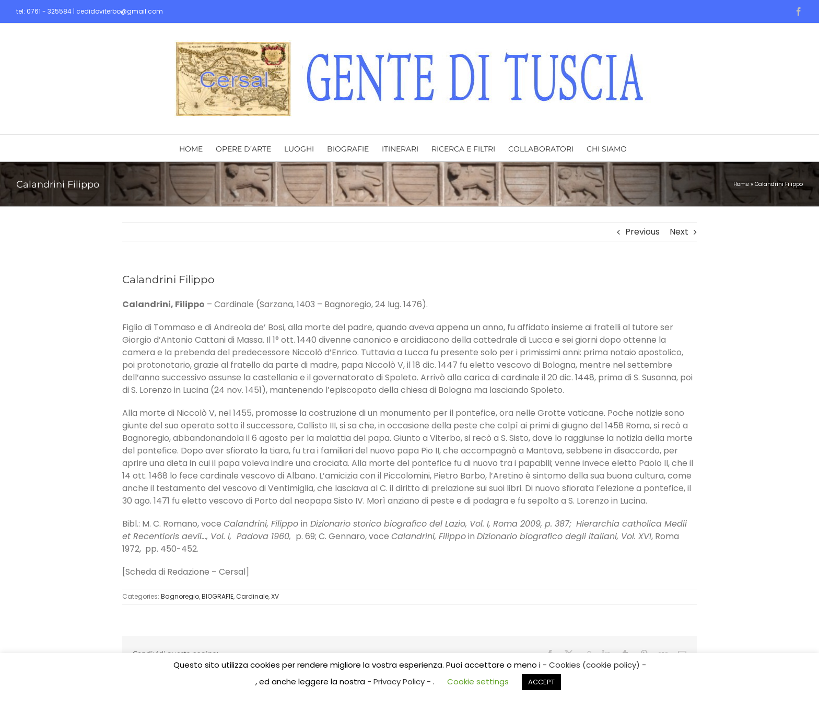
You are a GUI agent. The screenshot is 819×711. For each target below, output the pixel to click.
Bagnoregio (180, 596)
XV (275, 596)
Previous (642, 232)
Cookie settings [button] (478, 681)
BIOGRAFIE (217, 596)
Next (679, 232)
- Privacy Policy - (400, 681)
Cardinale (252, 596)
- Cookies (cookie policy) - (594, 664)
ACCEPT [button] (541, 682)
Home (741, 184)
